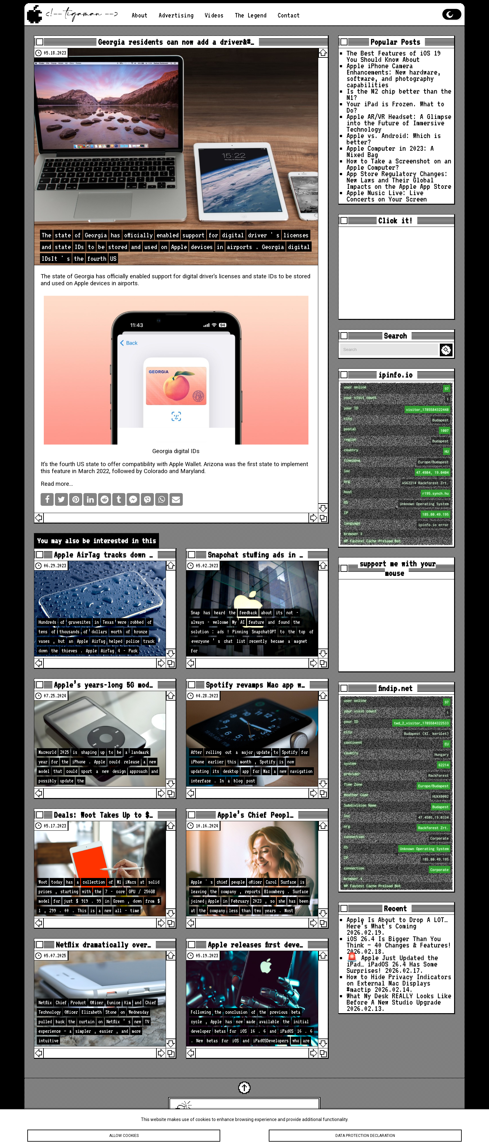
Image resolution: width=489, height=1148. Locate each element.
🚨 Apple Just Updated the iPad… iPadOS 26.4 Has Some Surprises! (392, 964)
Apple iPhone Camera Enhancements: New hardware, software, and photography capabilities (394, 75)
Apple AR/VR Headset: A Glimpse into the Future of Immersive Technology (399, 123)
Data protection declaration (365, 1135)
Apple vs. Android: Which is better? (394, 138)
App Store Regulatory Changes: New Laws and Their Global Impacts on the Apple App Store (399, 180)
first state (259, 464)
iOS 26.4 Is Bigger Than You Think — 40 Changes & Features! (399, 941)
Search (447, 350)
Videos (214, 15)
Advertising (176, 15)
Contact (289, 15)
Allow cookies (124, 1135)
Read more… (57, 483)
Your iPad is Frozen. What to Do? (395, 107)
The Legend (251, 15)
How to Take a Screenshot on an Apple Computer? (399, 164)
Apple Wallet (185, 464)
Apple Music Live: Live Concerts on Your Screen (387, 195)
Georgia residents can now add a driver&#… (176, 42)
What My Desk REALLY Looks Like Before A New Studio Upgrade (399, 998)
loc (397, 472)
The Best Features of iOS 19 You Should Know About (394, 56)
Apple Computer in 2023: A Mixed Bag (390, 151)
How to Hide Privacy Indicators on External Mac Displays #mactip (399, 983)
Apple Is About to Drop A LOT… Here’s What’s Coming (397, 922)
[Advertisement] (396, 272)
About (140, 15)
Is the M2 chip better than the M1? (399, 94)
